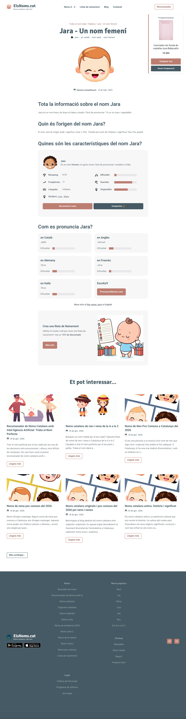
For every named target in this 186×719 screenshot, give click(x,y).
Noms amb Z (67, 631)
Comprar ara (166, 61)
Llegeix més (15, 464)
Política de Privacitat (67, 681)
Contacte (117, 7)
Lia (118, 595)
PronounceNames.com (111, 291)
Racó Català (119, 650)
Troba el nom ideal (77, 24)
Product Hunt (118, 662)
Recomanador (170, 7)
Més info (50, 345)
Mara (66, 196)
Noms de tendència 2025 (67, 625)
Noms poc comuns (67, 649)
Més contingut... (17, 555)
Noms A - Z (69, 7)
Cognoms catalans (67, 607)
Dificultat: (45, 248)
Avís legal (67, 693)
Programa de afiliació (67, 687)
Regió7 (118, 656)
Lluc (119, 607)
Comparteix (118, 206)
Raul (119, 589)
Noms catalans (67, 601)
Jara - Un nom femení (107, 24)
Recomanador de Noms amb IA (67, 595)
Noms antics (67, 643)
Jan (119, 613)
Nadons (91, 24)
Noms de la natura (67, 637)
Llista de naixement (67, 655)
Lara (60, 196)
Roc (119, 619)
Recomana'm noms (67, 206)
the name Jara (94, 304)
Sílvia (119, 601)
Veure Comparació (166, 68)
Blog (106, 7)
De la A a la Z (118, 625)
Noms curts (67, 619)
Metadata (119, 644)
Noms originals (67, 613)
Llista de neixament (90, 7)
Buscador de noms (67, 589)
